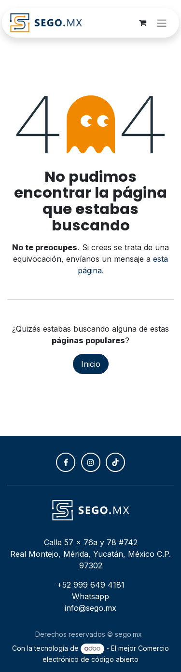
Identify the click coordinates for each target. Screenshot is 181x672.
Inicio (90, 364)
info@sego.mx (90, 608)
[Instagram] (90, 462)
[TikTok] (115, 462)
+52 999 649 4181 (91, 585)
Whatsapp (90, 596)
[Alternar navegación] (161, 23)
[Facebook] (65, 462)
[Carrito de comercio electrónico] (142, 22)
